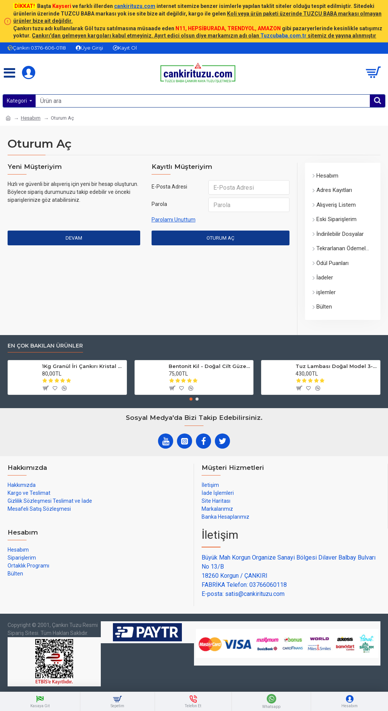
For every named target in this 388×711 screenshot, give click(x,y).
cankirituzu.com (134, 6)
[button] (190, 399)
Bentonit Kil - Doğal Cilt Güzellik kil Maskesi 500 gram (209, 366)
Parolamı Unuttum (174, 220)
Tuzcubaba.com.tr (283, 36)
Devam (74, 238)
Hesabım (31, 118)
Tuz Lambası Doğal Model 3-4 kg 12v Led (336, 366)
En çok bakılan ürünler (45, 346)
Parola (159, 204)
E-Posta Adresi (169, 187)
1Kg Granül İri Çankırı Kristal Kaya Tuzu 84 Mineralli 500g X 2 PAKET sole (83, 366)
